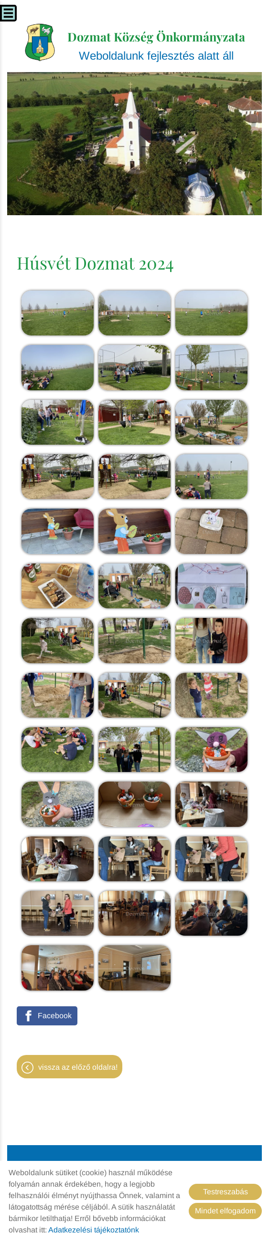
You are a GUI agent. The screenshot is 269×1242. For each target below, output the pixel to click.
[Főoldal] (40, 42)
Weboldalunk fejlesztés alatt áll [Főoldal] (156, 45)
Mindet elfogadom (225, 1211)
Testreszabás (225, 1192)
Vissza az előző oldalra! (78, 1067)
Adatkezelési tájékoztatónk (93, 1230)
